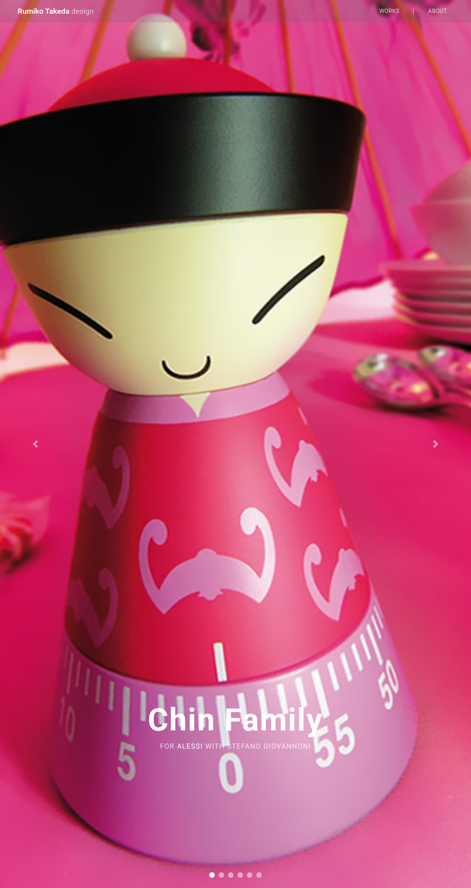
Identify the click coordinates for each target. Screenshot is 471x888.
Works (389, 11)
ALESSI (190, 746)
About (437, 11)
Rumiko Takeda (56, 11)
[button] (35, 444)
